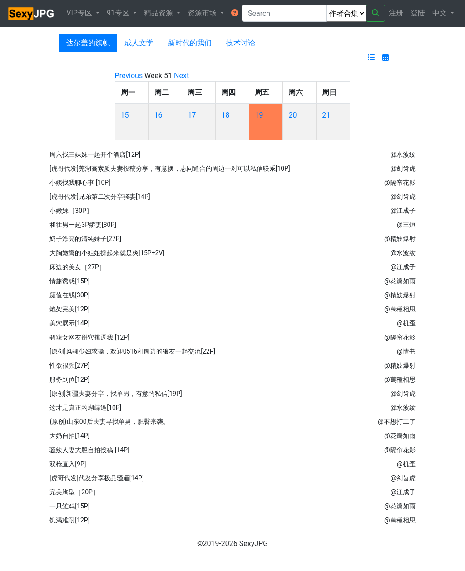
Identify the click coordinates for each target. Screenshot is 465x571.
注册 (396, 13)
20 (292, 115)
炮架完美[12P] (69, 309)
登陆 (418, 13)
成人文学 (138, 43)
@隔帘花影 (400, 182)
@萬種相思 (400, 309)
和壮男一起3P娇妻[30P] (82, 224)
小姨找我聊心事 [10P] (79, 182)
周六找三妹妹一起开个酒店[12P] (94, 154)
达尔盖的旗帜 (88, 43)
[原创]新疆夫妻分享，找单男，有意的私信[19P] (115, 393)
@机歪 (406, 323)
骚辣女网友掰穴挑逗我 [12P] (89, 337)
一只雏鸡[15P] (69, 506)
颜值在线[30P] (69, 295)
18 (225, 115)
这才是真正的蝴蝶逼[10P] (85, 407)
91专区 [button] (119, 13)
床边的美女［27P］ (77, 267)
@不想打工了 (397, 421)
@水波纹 (403, 154)
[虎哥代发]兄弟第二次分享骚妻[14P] (99, 196)
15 (125, 115)
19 (259, 115)
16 (158, 115)
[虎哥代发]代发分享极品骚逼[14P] (96, 478)
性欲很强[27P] (69, 365)
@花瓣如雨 (400, 281)
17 (192, 115)
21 (326, 115)
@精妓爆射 (400, 238)
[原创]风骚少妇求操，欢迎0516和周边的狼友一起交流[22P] (132, 351)
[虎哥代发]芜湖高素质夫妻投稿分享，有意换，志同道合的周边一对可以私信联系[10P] (169, 168)
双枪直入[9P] (67, 464)
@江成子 (403, 210)
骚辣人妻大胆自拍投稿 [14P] (89, 449)
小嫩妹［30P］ (71, 210)
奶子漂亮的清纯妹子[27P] (85, 238)
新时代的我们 (190, 43)
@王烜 (406, 224)
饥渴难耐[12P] (69, 520)
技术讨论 (240, 43)
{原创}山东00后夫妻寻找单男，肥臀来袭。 (109, 421)
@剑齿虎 (403, 168)
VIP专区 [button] (80, 13)
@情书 (406, 351)
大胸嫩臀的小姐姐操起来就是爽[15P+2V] (106, 252)
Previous (129, 75)
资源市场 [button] (203, 13)
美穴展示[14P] (69, 323)
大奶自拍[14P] (69, 435)
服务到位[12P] (69, 379)
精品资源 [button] (159, 13)
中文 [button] (440, 13)
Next (181, 75)
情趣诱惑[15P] (69, 281)
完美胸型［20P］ (74, 492)
